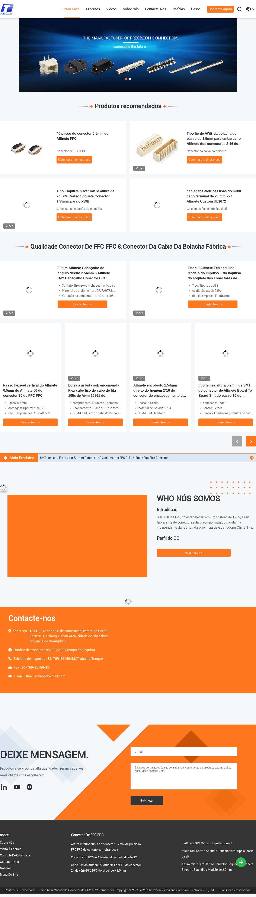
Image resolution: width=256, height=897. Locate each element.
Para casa (72, 9)
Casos (196, 9)
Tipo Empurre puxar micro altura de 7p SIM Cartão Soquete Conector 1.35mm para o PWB (85, 196)
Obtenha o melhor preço (74, 159)
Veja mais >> (193, 552)
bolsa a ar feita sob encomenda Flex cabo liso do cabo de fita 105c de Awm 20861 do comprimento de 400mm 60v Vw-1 (94, 391)
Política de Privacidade (20, 890)
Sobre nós (131, 9)
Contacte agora (220, 9)
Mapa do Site (9, 874)
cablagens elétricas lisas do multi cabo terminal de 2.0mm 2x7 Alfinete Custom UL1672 (214, 196)
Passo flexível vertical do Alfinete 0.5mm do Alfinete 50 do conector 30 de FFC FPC (30, 390)
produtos (93, 9)
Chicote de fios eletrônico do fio (207, 208)
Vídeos (111, 9)
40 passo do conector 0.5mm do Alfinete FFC (83, 136)
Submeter (146, 800)
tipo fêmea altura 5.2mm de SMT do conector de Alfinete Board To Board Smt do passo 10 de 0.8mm (225, 391)
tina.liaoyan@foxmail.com (45, 676)
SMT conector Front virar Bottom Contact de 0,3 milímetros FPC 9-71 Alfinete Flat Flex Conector (104, 457)
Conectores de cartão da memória (79, 208)
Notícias (178, 9)
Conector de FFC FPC (71, 151)
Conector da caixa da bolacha (206, 151)
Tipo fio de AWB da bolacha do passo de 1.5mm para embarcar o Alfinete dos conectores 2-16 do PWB (214, 139)
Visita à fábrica (10, 849)
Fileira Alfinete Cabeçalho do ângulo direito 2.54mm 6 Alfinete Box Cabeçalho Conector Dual (84, 273)
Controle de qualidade (15, 855)
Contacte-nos (155, 9)
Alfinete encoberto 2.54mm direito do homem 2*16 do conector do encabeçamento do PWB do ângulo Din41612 (159, 391)
